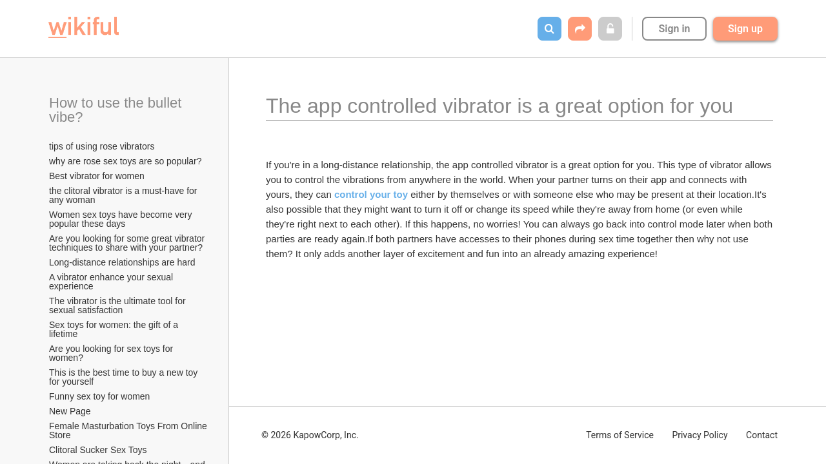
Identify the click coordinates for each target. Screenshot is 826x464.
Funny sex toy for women (99, 396)
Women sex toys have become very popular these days (121, 219)
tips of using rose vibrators (101, 146)
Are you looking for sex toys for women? (112, 353)
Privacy (699, 435)
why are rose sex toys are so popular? (125, 161)
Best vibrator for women (97, 176)
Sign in (674, 29)
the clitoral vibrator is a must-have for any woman (124, 195)
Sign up (745, 29)
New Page (70, 411)
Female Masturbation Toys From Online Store (129, 430)
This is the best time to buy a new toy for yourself (124, 377)
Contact (762, 435)
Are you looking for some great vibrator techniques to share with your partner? (128, 243)
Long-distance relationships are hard (122, 262)
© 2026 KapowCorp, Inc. (310, 435)
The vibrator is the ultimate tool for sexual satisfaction (118, 305)
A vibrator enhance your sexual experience (112, 281)
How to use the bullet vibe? (117, 110)
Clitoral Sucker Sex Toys (99, 450)
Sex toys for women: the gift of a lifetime (115, 329)
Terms (620, 435)
